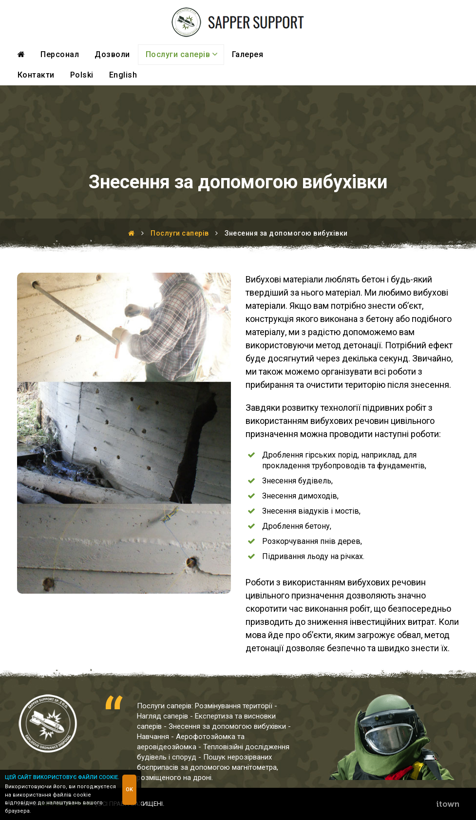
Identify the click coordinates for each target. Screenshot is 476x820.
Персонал (59, 54)
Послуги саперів (182, 54)
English (123, 75)
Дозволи (112, 54)
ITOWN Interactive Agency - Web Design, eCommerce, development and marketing (447, 804)
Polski (82, 75)
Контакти (36, 75)
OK (129, 789)
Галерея (248, 54)
